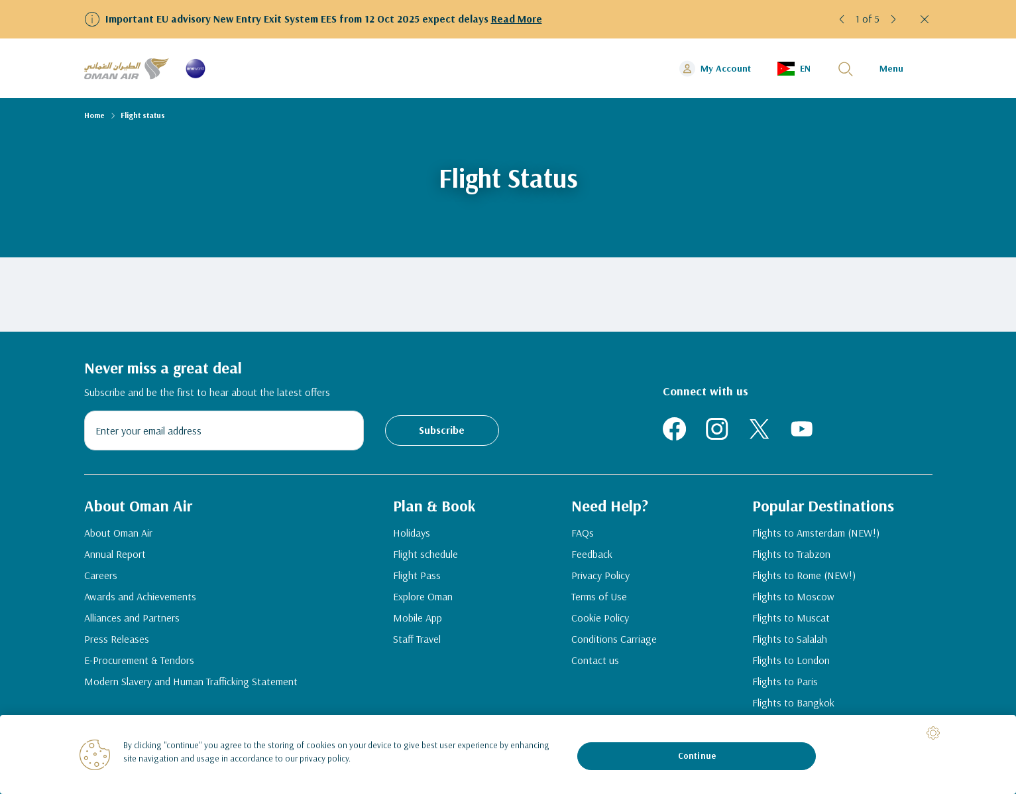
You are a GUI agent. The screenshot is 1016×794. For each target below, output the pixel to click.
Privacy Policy (600, 575)
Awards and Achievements (140, 596)
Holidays (411, 532)
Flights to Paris (785, 681)
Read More (516, 18)
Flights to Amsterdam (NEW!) (815, 532)
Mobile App (417, 617)
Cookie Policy (600, 617)
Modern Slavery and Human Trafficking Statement (191, 681)
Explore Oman (423, 596)
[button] (842, 19)
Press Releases (116, 638)
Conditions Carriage (614, 638)
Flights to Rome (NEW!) (804, 575)
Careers (100, 575)
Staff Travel (417, 638)
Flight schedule (425, 554)
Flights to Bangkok (793, 702)
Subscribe (442, 429)
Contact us (595, 660)
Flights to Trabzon (791, 554)
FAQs (582, 532)
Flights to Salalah (789, 638)
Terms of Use (599, 596)
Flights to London (791, 660)
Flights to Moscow (793, 596)
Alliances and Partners (132, 617)
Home (94, 115)
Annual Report (115, 554)
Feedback (591, 554)
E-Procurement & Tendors (139, 660)
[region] (508, 754)
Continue (697, 755)
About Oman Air (118, 532)
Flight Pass (417, 575)
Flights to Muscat (791, 617)
